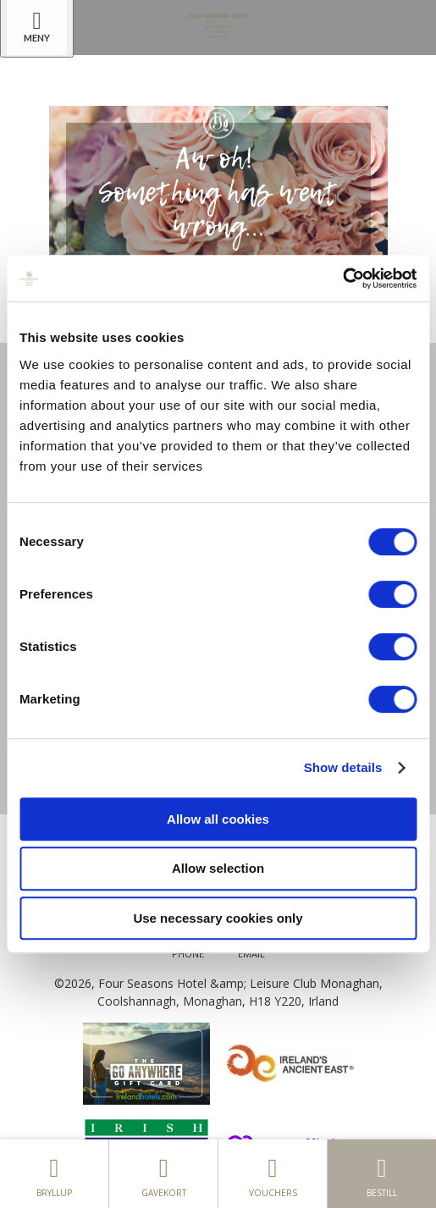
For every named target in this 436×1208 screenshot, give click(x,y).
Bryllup (54, 1173)
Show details (343, 767)
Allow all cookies (218, 819)
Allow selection (218, 868)
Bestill (382, 1173)
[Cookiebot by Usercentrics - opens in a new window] (342, 279)
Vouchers (272, 1173)
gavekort (163, 1173)
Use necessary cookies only (217, 918)
